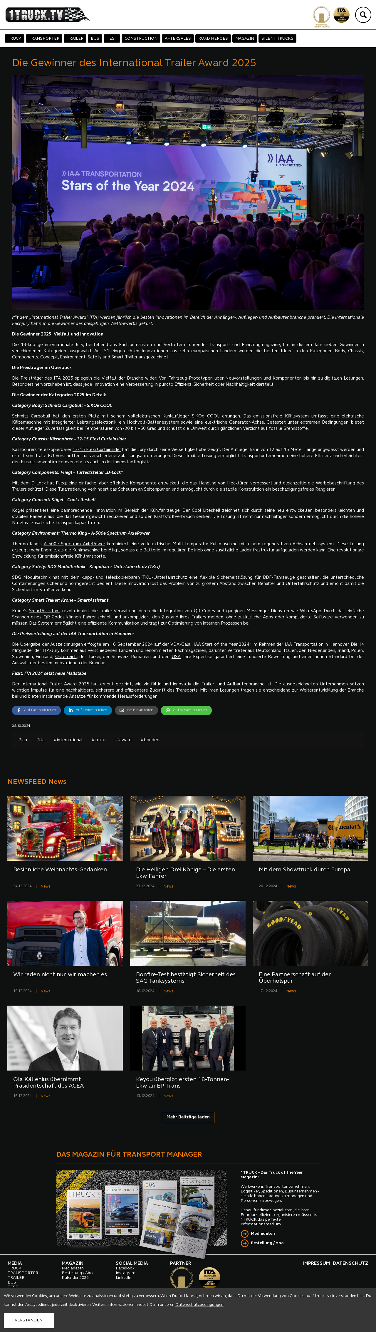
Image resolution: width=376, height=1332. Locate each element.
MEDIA (15, 1263)
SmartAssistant (44, 611)
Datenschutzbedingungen (199, 1305)
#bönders (150, 740)
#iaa (22, 740)
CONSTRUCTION (141, 38)
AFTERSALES (178, 38)
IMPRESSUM (316, 1263)
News (46, 886)
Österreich (66, 657)
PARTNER (180, 1263)
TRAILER (75, 38)
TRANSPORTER (44, 38)
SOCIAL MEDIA (132, 1263)
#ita (40, 740)
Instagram (125, 1273)
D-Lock (38, 483)
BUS (95, 38)
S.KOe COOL (205, 416)
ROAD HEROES (213, 38)
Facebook (125, 1268)
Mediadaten (263, 1234)
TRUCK (14, 38)
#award (124, 740)
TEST (112, 38)
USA (176, 657)
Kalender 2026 (75, 1278)
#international (68, 740)
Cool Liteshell (206, 511)
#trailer (99, 740)
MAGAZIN (244, 38)
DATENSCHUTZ (350, 1263)
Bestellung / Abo (267, 1243)
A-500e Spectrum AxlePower (74, 544)
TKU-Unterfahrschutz (164, 578)
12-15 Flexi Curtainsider (97, 450)
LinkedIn (123, 1278)
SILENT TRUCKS (277, 38)
